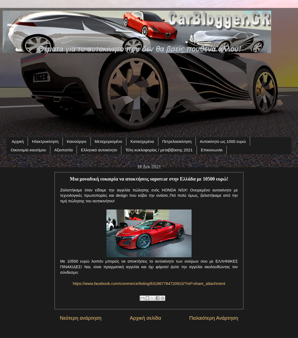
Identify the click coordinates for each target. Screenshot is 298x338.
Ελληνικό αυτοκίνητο (99, 150)
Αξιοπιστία (63, 150)
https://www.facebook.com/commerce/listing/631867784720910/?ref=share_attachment (149, 283)
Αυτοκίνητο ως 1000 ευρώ (223, 141)
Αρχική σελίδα (145, 318)
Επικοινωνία (211, 150)
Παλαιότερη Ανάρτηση (213, 318)
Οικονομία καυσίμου (28, 150)
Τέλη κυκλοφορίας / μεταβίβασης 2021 (159, 150)
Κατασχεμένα (142, 141)
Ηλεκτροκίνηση (45, 141)
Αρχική (18, 141)
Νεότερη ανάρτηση (81, 318)
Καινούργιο (76, 141)
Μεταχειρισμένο (108, 141)
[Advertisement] (149, 92)
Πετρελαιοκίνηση (177, 141)
